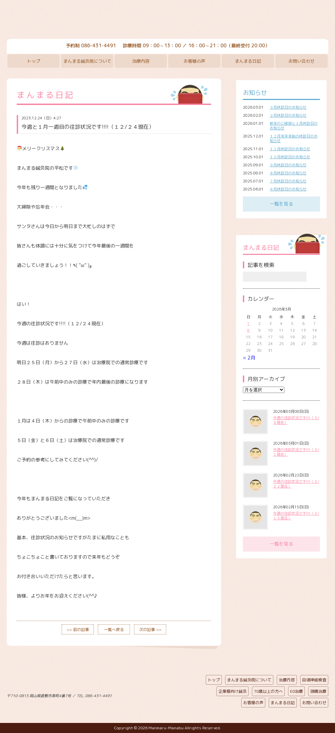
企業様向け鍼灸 (232, 691)
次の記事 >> (150, 629)
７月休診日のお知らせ (288, 181)
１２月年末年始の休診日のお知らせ (294, 138)
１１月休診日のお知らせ (290, 149)
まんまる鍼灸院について (87, 61)
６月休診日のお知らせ (288, 189)
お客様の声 (194, 61)
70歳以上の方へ (268, 691)
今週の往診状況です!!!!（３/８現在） (296, 420)
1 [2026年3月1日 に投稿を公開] (248, 323)
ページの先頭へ (162, 694)
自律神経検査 (314, 680)
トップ (33, 61)
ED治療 (296, 691)
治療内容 (140, 61)
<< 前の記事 (78, 629)
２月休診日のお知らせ (288, 115)
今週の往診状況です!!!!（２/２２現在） (296, 484)
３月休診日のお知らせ (288, 107)
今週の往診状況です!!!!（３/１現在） (296, 452)
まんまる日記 (248, 61)
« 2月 (249, 357)
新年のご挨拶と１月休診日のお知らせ (294, 126)
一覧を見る (281, 204)
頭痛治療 (318, 691)
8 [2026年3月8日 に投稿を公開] (248, 330)
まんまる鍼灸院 (167, 20)
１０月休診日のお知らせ (290, 157)
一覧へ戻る (114, 629)
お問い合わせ (301, 61)
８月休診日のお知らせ (288, 173)
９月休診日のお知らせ (288, 165)
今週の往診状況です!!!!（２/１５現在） (296, 516)
